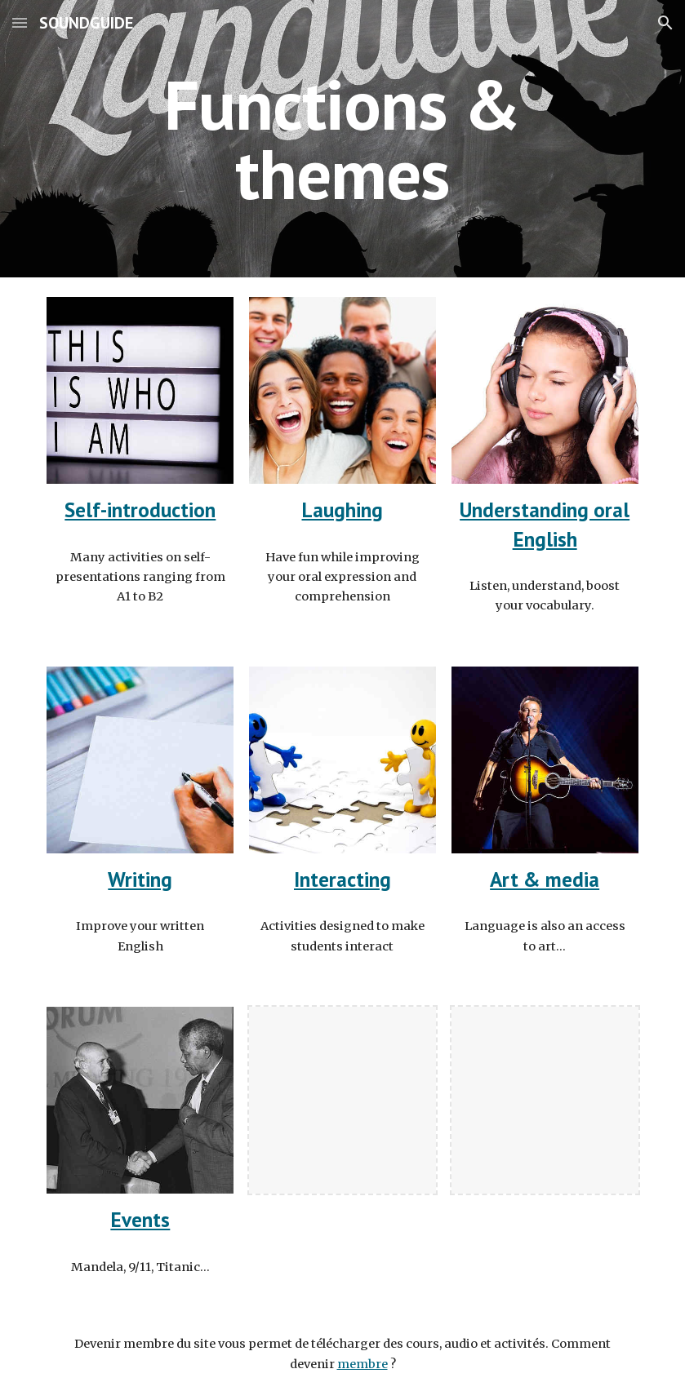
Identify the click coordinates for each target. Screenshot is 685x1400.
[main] (342, 139)
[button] (19, 22)
